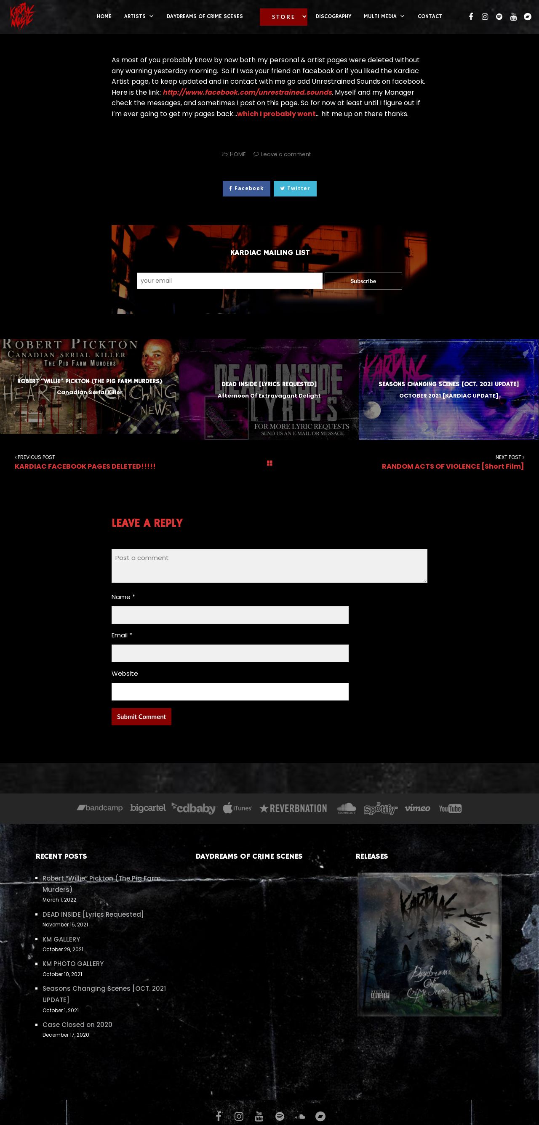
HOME (238, 154)
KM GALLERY (61, 939)
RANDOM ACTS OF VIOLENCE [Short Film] (449, 462)
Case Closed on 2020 (77, 1024)
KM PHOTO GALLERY (73, 963)
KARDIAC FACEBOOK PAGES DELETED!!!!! (90, 462)
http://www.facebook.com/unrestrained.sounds (247, 92)
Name (123, 596)
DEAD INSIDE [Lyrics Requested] (93, 914)
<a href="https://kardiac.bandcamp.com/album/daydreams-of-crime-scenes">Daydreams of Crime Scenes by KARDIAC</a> (269, 971)
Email (122, 635)
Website (125, 673)
